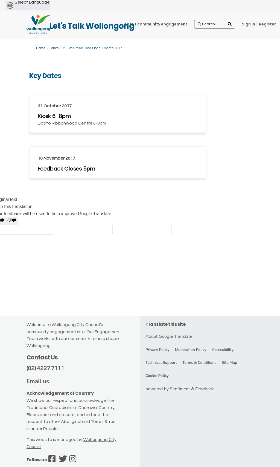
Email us (38, 381)
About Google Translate (168, 336)
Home (40, 48)
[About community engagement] (155, 24)
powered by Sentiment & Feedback (179, 389)
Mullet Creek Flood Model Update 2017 (92, 48)
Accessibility (223, 349)
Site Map (229, 362)
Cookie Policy (157, 375)
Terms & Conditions (199, 362)
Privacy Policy (157, 349)
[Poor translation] (12, 221)
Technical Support (161, 362)
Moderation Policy (190, 349)
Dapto (54, 48)
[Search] (214, 24)
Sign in (248, 24)
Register (267, 24)
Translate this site (165, 324)
